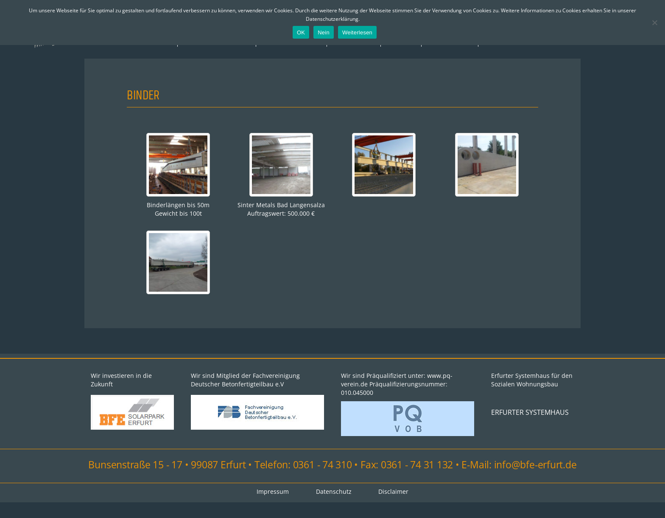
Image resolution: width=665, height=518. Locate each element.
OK (301, 32)
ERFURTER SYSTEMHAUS (530, 428)
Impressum (332, 56)
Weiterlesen (357, 32)
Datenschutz (334, 507)
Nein (324, 32)
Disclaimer (394, 507)
